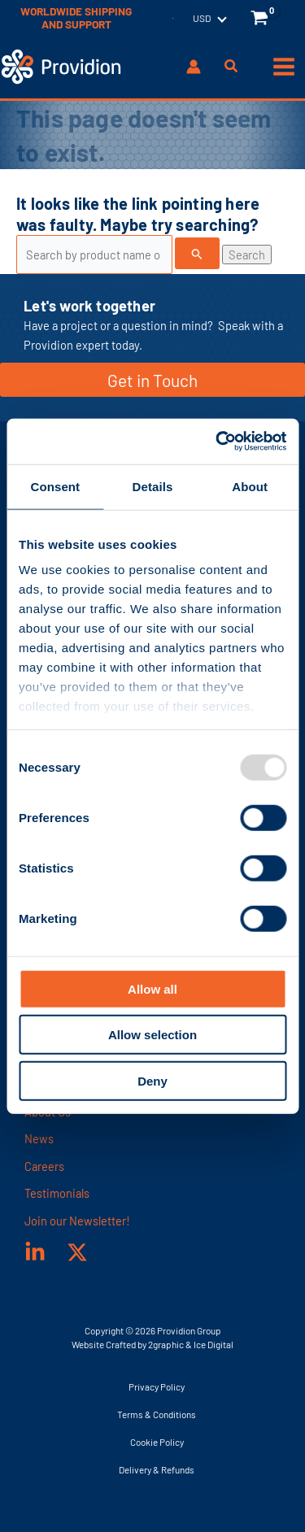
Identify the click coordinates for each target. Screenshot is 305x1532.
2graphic (166, 1344)
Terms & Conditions (156, 1414)
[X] (77, 1252)
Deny (152, 1080)
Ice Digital (213, 1344)
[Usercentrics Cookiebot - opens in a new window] (217, 441)
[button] (231, 67)
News (39, 1138)
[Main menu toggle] (284, 67)
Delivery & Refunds (156, 1469)
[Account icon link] (193, 66)
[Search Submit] (197, 253)
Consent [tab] (55, 486)
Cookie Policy (157, 1441)
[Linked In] (35, 1252)
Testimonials (56, 1193)
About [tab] (250, 486)
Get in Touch (152, 380)
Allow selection (152, 1035)
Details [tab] (153, 486)
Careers (44, 1166)
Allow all (152, 988)
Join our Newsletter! (77, 1220)
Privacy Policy (157, 1386)
